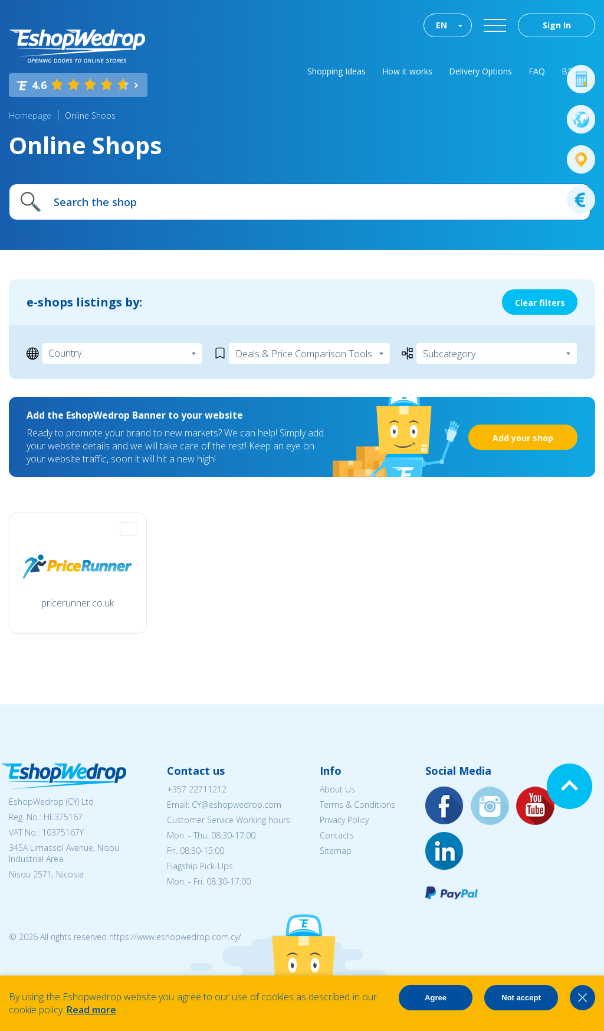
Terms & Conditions (357, 804)
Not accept (520, 997)
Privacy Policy (344, 820)
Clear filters (540, 302)
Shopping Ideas (336, 71)
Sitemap (336, 850)
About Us (337, 789)
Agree (436, 997)
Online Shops (90, 115)
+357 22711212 (196, 789)
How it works (407, 71)
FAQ (536, 71)
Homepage (30, 115)
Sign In (557, 25)
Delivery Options (480, 71)
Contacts (337, 835)
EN (441, 25)
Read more (91, 1009)
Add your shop (523, 437)
